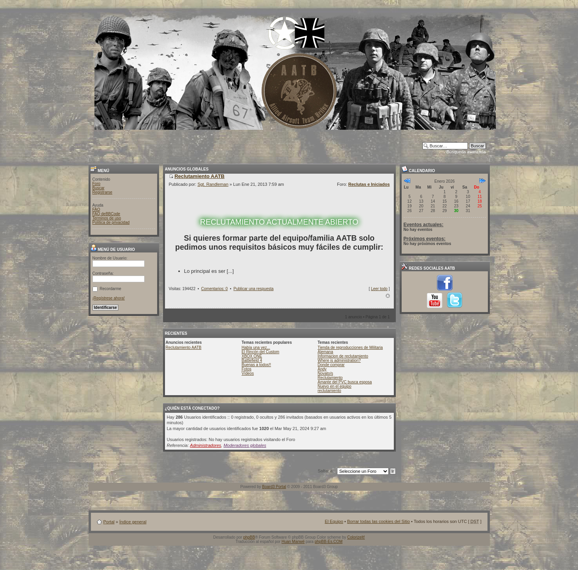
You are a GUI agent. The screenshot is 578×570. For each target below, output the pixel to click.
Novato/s (325, 373)
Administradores (205, 445)
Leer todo (379, 289)
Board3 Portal (274, 487)
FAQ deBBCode (106, 214)
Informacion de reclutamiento (343, 356)
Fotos (247, 369)
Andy (322, 369)
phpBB (249, 537)
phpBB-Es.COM (328, 541)
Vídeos (248, 373)
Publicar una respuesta (254, 289)
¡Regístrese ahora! (108, 298)
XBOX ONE (252, 356)
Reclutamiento (330, 378)
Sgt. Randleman (212, 184)
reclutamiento (329, 390)
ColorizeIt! (356, 537)
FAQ (96, 209)
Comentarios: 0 (214, 289)
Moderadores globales (244, 445)
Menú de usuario (113, 249)
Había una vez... (256, 347)
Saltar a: (326, 470)
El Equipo (334, 521)
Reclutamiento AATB (184, 347)
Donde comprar (331, 365)
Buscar (98, 188)
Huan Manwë (292, 541)
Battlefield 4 (252, 360)
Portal (109, 521)
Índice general (132, 521)
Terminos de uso (106, 218)
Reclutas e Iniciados (369, 184)
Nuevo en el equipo (335, 386)
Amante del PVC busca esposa (345, 382)
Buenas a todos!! (256, 365)
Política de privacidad (111, 222)
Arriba (388, 296)
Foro (96, 184)
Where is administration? (339, 360)
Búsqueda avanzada (466, 151)
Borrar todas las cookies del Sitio (378, 521)
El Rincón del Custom (260, 352)
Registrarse (102, 192)
